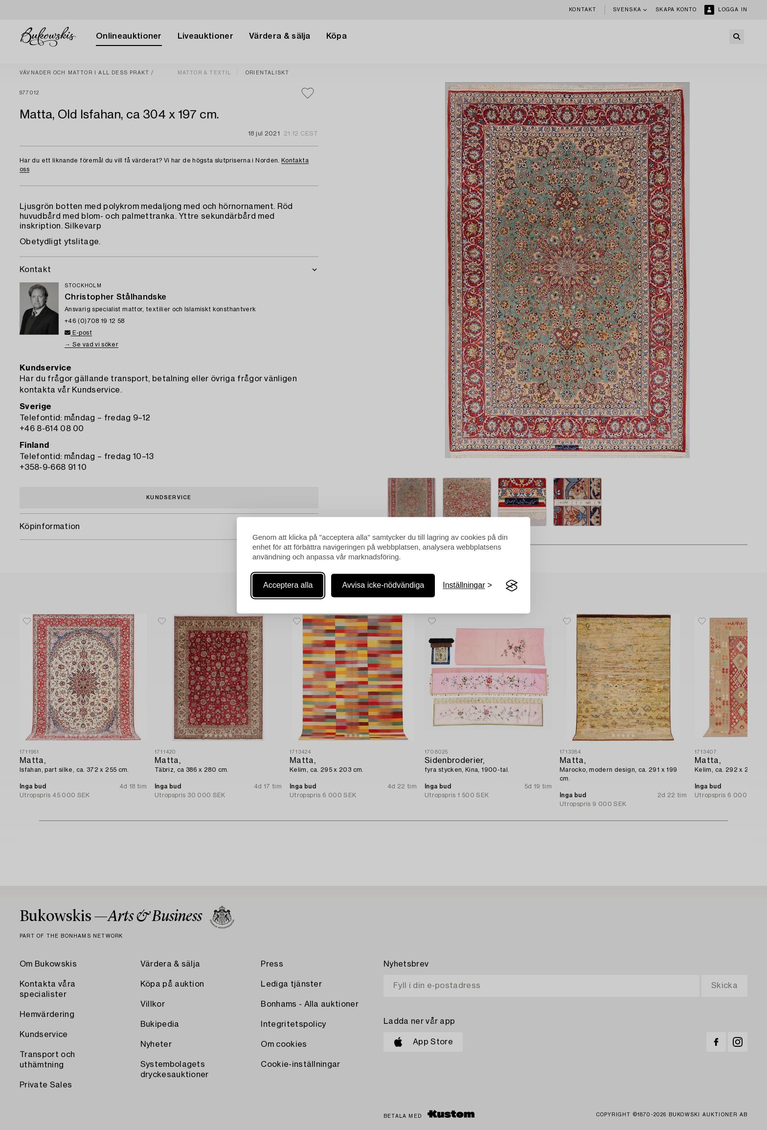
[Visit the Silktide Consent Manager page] (511, 586)
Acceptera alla (288, 585)
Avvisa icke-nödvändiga (383, 585)
